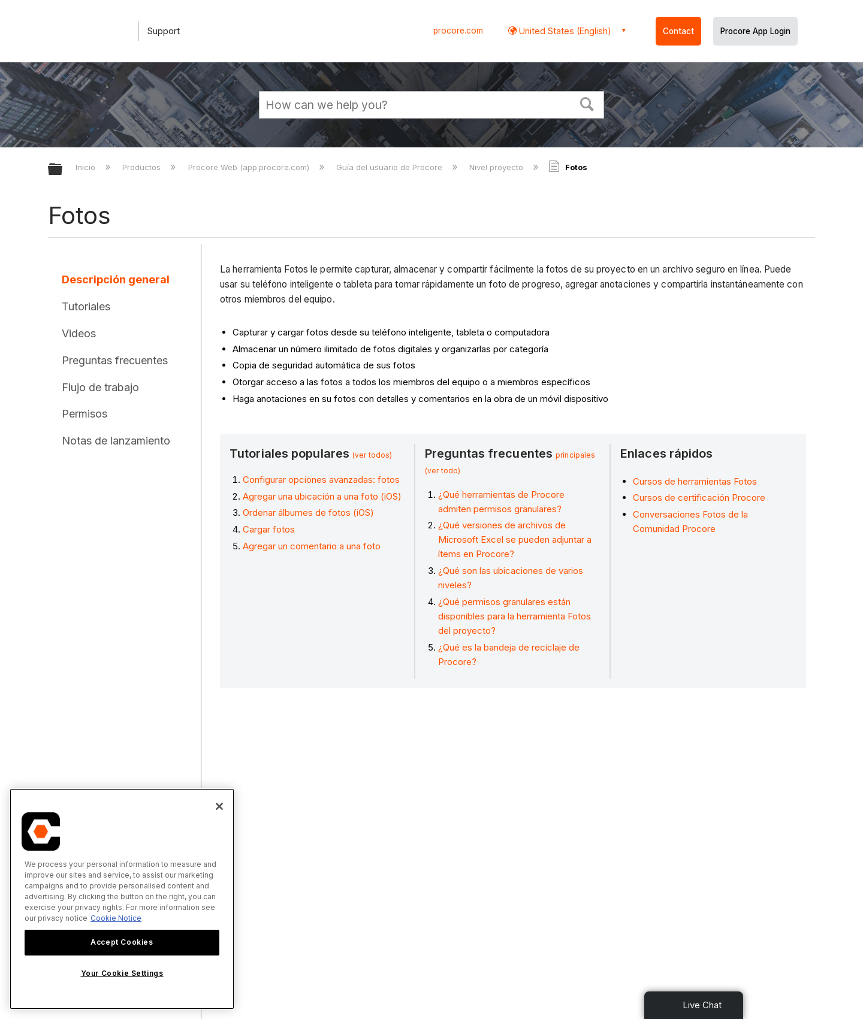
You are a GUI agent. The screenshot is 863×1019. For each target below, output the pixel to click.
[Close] (219, 806)
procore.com (458, 30)
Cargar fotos (269, 529)
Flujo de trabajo (100, 387)
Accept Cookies (121, 942)
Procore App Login (755, 31)
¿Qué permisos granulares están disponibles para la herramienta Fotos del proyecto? (514, 616)
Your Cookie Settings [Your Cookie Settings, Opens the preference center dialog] (122, 973)
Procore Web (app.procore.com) (250, 167)
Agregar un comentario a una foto (312, 546)
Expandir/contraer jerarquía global (63, 170)
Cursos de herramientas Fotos (695, 481)
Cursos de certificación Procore (699, 497)
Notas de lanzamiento (116, 440)
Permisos (84, 413)
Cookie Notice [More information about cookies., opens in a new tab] (115, 918)
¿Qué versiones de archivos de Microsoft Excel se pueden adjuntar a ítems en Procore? (515, 539)
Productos (142, 167)
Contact (678, 31)
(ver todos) (372, 454)
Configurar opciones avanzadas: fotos (321, 479)
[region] (122, 898)
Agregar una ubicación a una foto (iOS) (322, 496)
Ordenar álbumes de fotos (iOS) (308, 512)
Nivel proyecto (497, 167)
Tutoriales (86, 306)
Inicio (87, 167)
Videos (79, 333)
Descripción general (116, 279)
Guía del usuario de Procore (390, 167)
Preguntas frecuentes (115, 360)
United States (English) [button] (564, 31)
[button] (587, 103)
